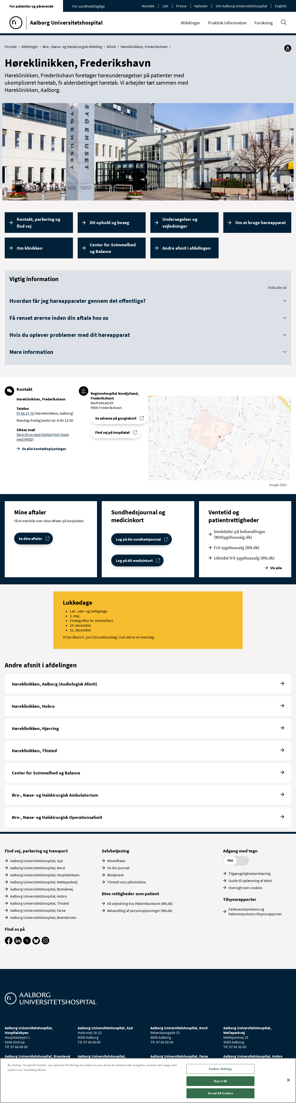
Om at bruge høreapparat (260, 222)
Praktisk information (227, 23)
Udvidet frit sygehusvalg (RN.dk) (244, 558)
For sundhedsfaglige (88, 6)
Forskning (263, 23)
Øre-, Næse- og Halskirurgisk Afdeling (73, 46)
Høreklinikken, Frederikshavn (145, 46)
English (281, 6)
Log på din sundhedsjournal (138, 539)
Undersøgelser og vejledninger (179, 222)
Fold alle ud (277, 287)
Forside (12, 46)
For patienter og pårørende (31, 6)
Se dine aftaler (30, 538)
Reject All (220, 1081)
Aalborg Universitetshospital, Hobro (38, 896)
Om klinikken (29, 248)
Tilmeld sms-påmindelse (126, 882)
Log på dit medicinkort (134, 560)
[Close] (288, 1080)
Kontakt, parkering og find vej (38, 222)
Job (165, 6)
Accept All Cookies (220, 1093)
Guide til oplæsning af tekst (250, 880)
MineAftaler (116, 860)
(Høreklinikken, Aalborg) (53, 413)
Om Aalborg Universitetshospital (241, 6)
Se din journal (118, 867)
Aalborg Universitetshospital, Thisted (39, 903)
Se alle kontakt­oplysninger (44, 448)
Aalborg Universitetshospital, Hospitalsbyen (45, 875)
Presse (181, 6)
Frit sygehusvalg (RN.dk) (236, 547)
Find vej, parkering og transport (36, 851)
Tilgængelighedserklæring (249, 873)
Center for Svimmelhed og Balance (113, 248)
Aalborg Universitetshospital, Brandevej (41, 889)
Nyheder (201, 6)
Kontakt (148, 6)
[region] (148, 1080)
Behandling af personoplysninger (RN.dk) (140, 910)
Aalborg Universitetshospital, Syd (36, 860)
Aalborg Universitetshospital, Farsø (38, 910)
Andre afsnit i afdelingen (186, 248)
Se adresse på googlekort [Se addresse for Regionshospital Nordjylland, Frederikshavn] (115, 418)
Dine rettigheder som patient (130, 893)
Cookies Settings (220, 1069)
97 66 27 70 (25, 413)
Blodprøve (115, 875)
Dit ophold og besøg (109, 222)
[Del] (287, 48)
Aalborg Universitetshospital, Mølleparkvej (43, 882)
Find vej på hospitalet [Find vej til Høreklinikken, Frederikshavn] (112, 432)
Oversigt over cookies (245, 887)
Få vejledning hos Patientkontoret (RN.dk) (140, 903)
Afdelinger (190, 23)
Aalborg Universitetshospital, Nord (37, 867)
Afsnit (112, 46)
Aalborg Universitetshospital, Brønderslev (43, 917)
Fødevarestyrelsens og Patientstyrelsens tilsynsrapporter (255, 911)
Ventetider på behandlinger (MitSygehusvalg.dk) (239, 534)
